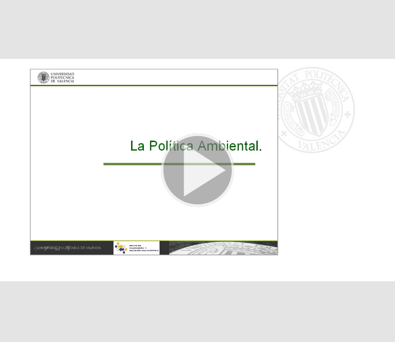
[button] (197, 171)
